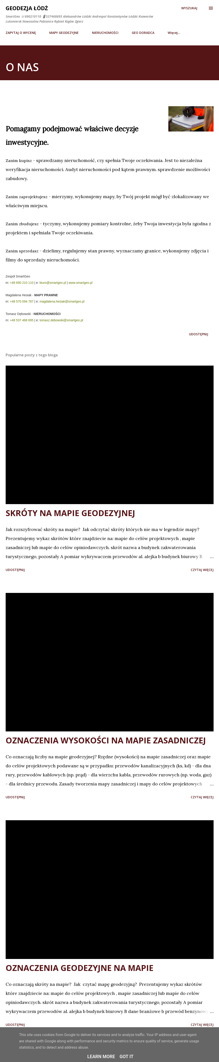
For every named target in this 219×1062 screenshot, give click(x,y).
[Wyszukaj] (189, 8)
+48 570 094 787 (21, 301)
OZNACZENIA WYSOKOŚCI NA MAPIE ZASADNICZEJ (106, 740)
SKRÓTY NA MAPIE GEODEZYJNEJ (70, 513)
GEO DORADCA (143, 33)
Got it (127, 1056)
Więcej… (174, 33)
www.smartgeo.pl (81, 282)
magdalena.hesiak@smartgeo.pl (62, 301)
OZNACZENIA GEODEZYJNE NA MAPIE (79, 967)
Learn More (101, 1056)
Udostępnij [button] (198, 334)
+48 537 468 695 (21, 320)
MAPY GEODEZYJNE (64, 33)
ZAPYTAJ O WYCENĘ (21, 33)
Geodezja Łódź (27, 8)
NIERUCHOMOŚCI (105, 33)
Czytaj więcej (202, 570)
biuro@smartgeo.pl (53, 282)
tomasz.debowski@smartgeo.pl (61, 320)
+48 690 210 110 (21, 282)
